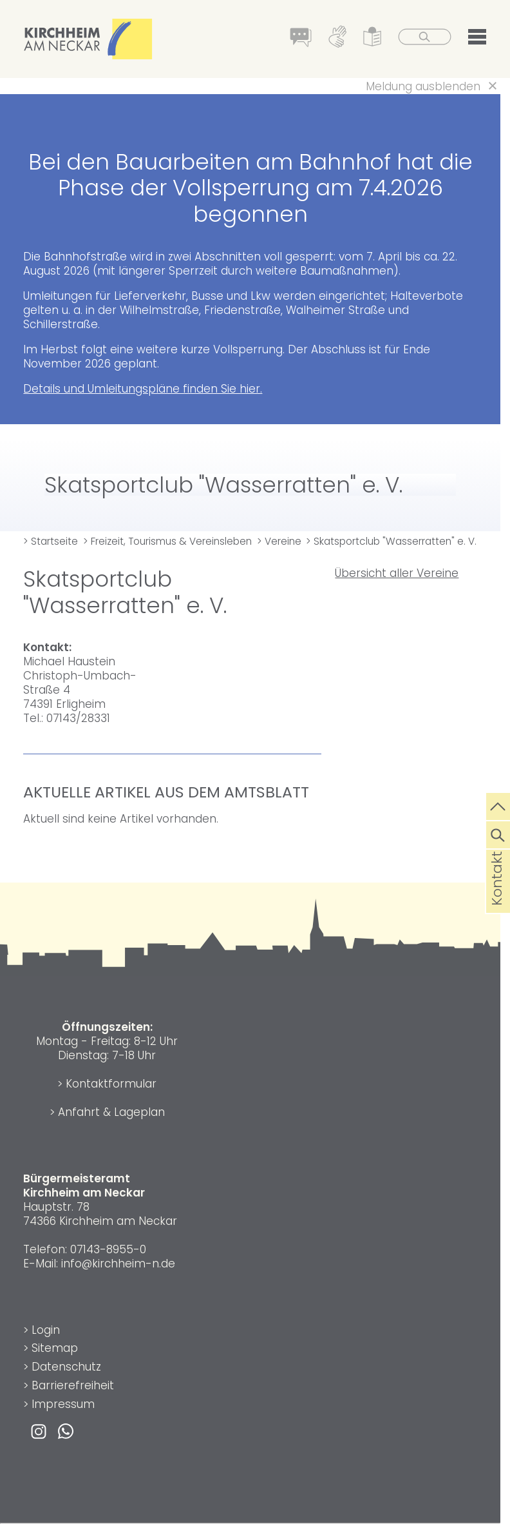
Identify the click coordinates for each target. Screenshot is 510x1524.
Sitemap (55, 1348)
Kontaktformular (111, 1083)
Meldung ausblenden (423, 86)
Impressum (63, 1404)
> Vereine (279, 541)
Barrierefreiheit (73, 1385)
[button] (477, 39)
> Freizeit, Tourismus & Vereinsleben (167, 541)
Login (46, 1330)
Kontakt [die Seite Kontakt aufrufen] (496, 899)
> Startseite (50, 541)
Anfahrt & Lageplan (111, 1112)
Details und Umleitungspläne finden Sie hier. (142, 388)
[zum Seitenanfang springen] (498, 805)
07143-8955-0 (108, 1249)
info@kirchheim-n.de (118, 1263)
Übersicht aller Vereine (396, 573)
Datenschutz (66, 1366)
